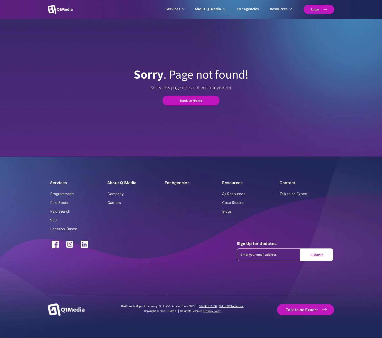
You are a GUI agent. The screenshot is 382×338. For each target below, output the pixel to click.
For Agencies (248, 9)
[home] (60, 9)
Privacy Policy (212, 311)
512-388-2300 (208, 306)
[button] (175, 9)
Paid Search (60, 211)
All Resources (233, 194)
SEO (53, 220)
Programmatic (62, 194)
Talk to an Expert (293, 194)
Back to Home (191, 100)
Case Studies (233, 202)
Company (115, 194)
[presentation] (285, 274)
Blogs (227, 211)
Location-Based (63, 229)
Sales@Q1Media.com (231, 306)
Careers (114, 202)
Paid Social (59, 202)
